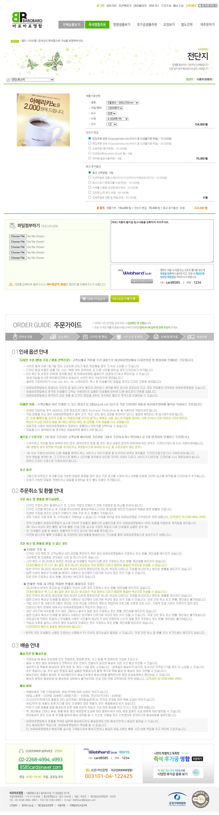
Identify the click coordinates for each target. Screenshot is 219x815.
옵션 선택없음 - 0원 (100, 172)
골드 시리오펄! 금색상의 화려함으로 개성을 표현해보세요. (53, 40)
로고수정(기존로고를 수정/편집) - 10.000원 (114, 182)
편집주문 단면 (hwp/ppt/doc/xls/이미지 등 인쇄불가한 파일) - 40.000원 (129, 143)
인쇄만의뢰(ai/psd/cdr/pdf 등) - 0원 (110, 153)
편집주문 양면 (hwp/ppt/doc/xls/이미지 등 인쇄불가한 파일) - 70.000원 (129, 138)
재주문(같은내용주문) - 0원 (104, 158)
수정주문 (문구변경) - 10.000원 (107, 148)
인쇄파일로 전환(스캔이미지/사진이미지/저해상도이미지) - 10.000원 (127, 177)
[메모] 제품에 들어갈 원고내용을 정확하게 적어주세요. (162, 240)
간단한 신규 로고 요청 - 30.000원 (108, 192)
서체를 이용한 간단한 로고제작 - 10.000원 (113, 187)
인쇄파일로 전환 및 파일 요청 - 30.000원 (112, 197)
